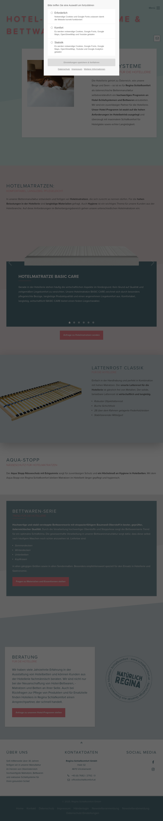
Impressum (76, 69)
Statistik (80, 47)
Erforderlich (80, 16)
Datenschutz (64, 69)
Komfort (80, 31)
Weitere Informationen (94, 69)
